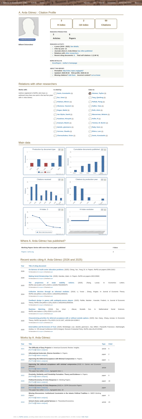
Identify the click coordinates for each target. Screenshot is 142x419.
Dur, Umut (60, 97)
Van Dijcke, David (63, 114)
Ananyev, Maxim (63, 123)
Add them (72, 75)
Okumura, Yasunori (64, 106)
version (46, 371)
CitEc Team (84, 417)
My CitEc (87, 3)
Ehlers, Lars (96, 131)
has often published (85, 51)
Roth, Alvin (96, 110)
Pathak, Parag (97, 102)
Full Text (32, 350)
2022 (22, 375)
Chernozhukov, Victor (65, 135)
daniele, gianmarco (64, 127)
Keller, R (95, 119)
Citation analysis (41, 350)
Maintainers (111, 3)
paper (51, 272)
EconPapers (56, 63)
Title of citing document (38, 266)
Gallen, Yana (96, 106)
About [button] (137, 3)
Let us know (95, 75)
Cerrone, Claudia (63, 131)
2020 (22, 381)
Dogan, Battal (62, 110)
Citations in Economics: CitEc (15, 3)
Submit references (125, 3)
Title (31, 344)
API (94, 3)
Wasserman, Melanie (99, 114)
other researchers (71, 53)
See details (74, 46)
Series (42, 3)
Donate (101, 3)
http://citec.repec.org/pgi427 (73, 71)
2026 (22, 368)
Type (104, 344)
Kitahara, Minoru (63, 102)
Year (23, 266)
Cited (111, 344)
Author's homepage (70, 63)
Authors (33, 3)
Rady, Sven (96, 127)
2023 (22, 354)
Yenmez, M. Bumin (99, 123)
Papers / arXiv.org (27, 252)
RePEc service (23, 417)
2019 (22, 402)
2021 (22, 349)
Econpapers (40, 272)
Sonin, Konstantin (63, 93)
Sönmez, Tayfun (98, 93)
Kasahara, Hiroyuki (64, 119)
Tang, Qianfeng (97, 97)
